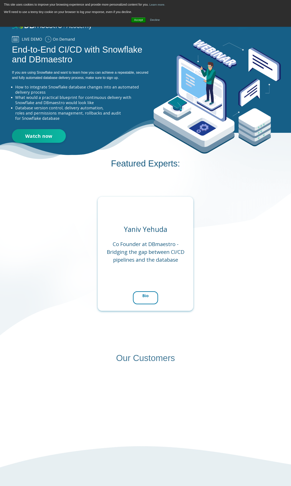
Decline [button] (155, 20)
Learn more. (157, 4)
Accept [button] (138, 20)
